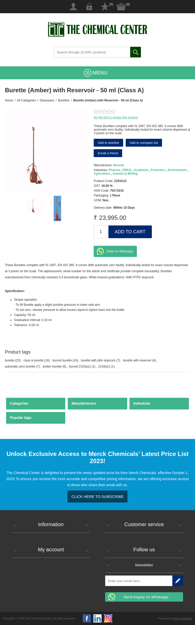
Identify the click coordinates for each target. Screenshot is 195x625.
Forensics (158, 170)
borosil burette (62, 360)
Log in (89, 7)
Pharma (114, 170)
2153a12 (104, 366)
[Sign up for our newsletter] (138, 580)
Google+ (108, 618)
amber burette (52, 366)
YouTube (97, 618)
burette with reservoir (137, 360)
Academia (141, 170)
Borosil (118, 165)
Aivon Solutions (182, 618)
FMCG (126, 170)
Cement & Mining (124, 173)
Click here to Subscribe (97, 496)
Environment (177, 170)
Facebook (87, 618)
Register (73, 7)
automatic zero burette (20, 366)
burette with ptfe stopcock (98, 360)
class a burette (33, 360)
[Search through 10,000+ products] (92, 52)
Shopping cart (121, 7)
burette (9, 360)
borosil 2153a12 (80, 366)
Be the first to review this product (116, 117)
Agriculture (102, 173)
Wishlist (105, 7)
